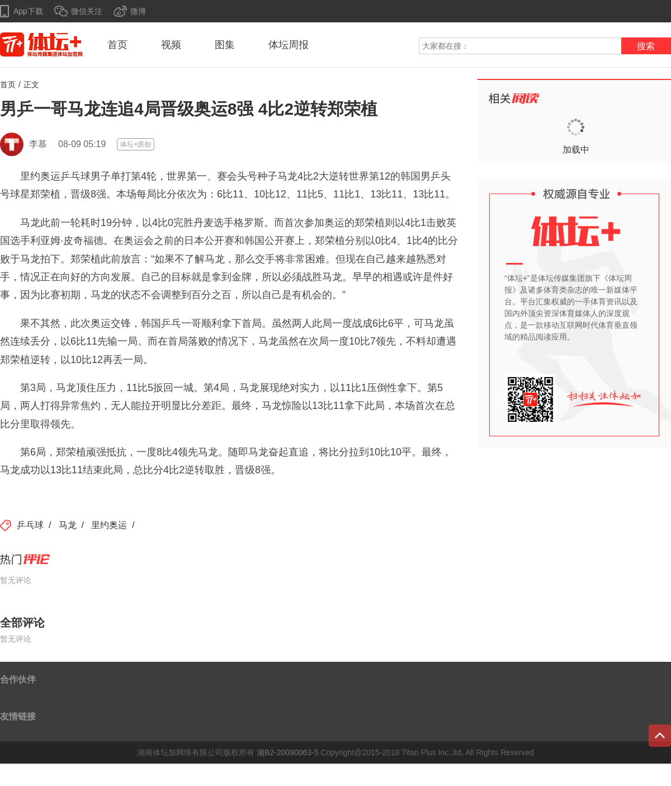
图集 (225, 44)
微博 (138, 11)
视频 (171, 44)
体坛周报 (288, 44)
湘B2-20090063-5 (288, 752)
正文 (31, 84)
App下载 (28, 11)
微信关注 (86, 11)
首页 (117, 44)
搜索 (646, 46)
